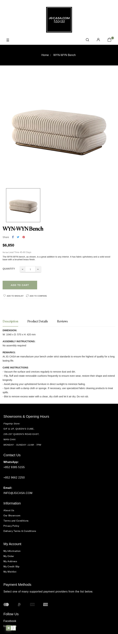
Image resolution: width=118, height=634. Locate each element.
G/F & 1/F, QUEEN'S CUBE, (19, 428)
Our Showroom (12, 515)
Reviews (62, 321)
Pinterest (23, 237)
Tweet (18, 237)
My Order (8, 556)
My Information (12, 550)
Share (13, 237)
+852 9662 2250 (14, 477)
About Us (8, 510)
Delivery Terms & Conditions (19, 530)
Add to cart (20, 285)
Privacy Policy (11, 525)
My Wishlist (9, 571)
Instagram (10, 626)
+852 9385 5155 (14, 467)
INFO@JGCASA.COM (17, 493)
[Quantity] (30, 269)
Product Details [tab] (37, 321)
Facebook (9, 621)
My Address (10, 561)
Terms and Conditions (16, 520)
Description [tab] (10, 321)
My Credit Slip (11, 566)
